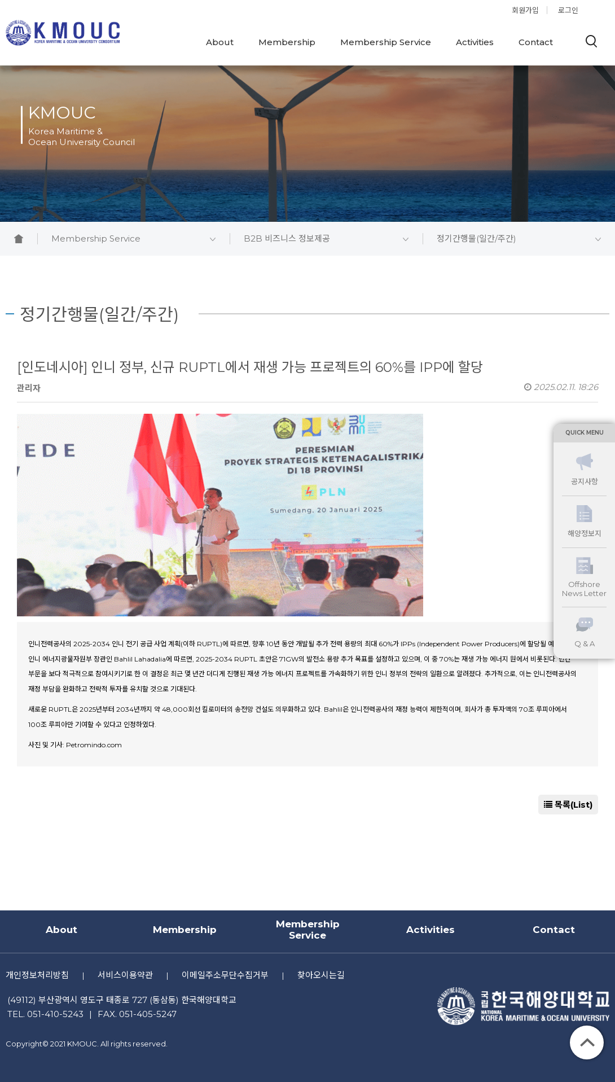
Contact (536, 42)
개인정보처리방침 (37, 975)
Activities (475, 42)
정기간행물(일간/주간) (519, 239)
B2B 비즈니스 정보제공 (326, 239)
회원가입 (525, 10)
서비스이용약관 (125, 975)
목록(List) (568, 804)
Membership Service (385, 42)
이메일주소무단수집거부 (225, 975)
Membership (286, 42)
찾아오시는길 (321, 975)
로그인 (568, 10)
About (220, 42)
